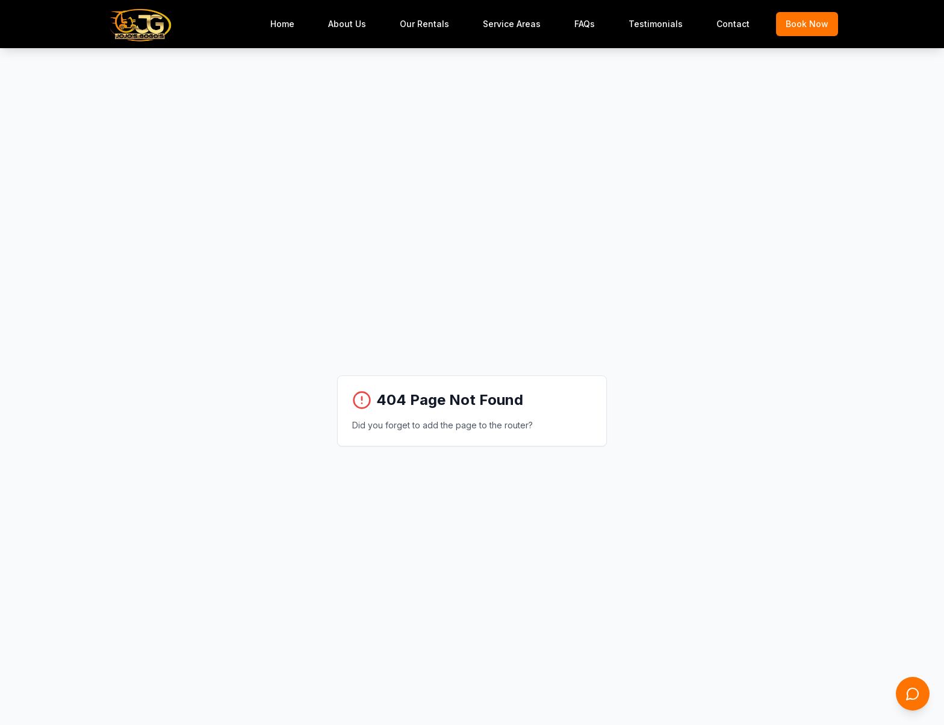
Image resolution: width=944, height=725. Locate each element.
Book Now (807, 24)
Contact (733, 24)
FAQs (584, 24)
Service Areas (512, 24)
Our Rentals (424, 24)
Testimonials (656, 24)
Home (282, 24)
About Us (347, 24)
